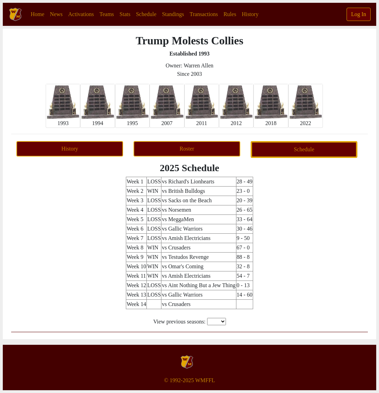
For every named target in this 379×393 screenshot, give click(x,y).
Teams (106, 14)
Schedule (146, 14)
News (56, 14)
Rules (229, 14)
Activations (81, 14)
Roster (187, 149)
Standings (173, 14)
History (250, 14)
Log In (358, 14)
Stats (125, 14)
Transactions (204, 14)
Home (39, 13)
